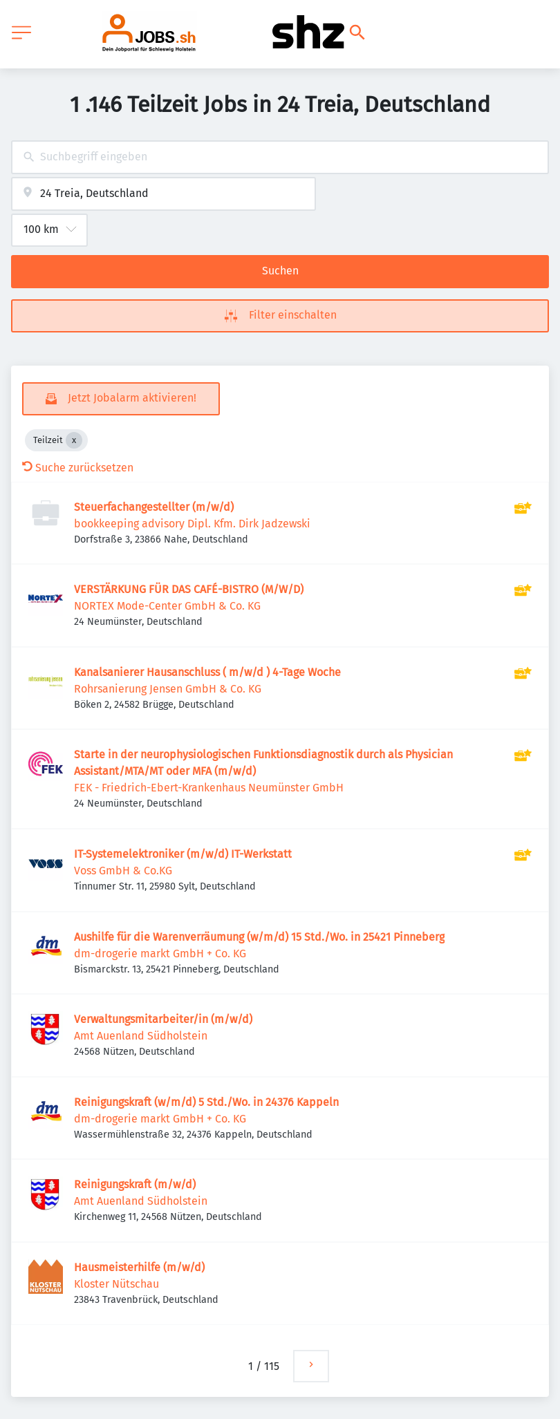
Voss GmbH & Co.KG (123, 870)
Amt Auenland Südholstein (140, 1035)
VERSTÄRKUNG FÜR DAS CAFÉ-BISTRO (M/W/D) (189, 589)
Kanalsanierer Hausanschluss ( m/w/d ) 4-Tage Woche (207, 672)
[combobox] (280, 157)
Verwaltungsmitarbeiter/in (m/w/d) (163, 1019)
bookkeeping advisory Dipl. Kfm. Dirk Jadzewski (192, 523)
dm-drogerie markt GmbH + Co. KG (160, 953)
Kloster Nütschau (116, 1283)
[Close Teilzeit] (74, 440)
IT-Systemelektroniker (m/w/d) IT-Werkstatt (183, 854)
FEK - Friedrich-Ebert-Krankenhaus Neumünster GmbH (209, 787)
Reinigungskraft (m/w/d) (135, 1184)
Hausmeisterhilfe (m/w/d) (139, 1267)
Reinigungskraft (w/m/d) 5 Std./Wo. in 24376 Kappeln (206, 1102)
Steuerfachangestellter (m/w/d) (154, 507)
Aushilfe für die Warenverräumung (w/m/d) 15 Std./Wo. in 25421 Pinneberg (259, 936)
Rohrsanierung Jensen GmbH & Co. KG (167, 688)
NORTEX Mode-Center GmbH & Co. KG (167, 605)
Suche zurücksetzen (77, 467)
